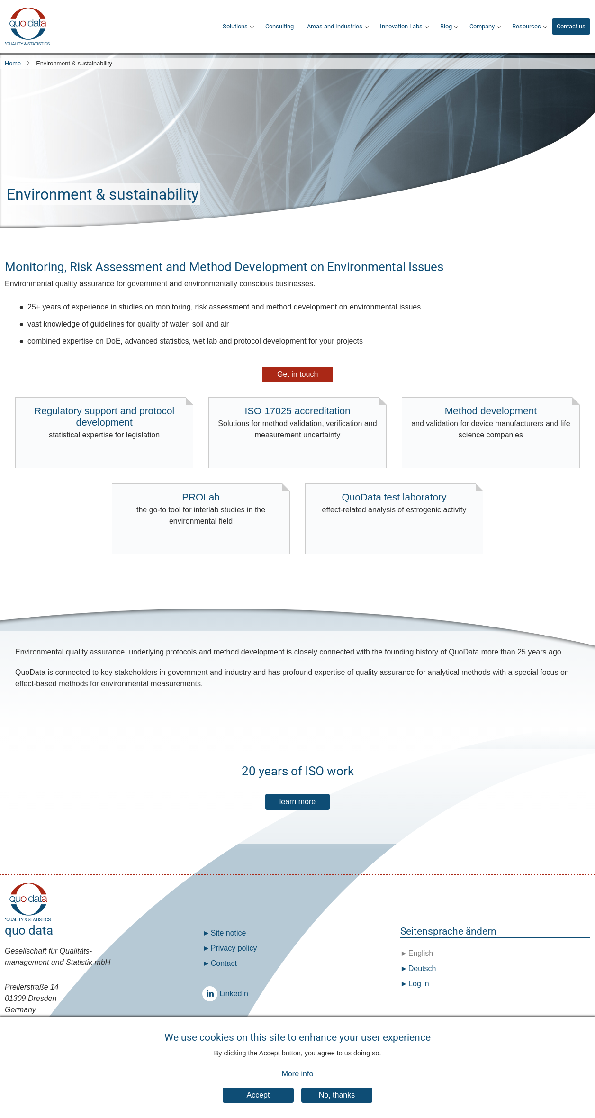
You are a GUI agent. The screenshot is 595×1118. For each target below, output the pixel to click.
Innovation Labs (401, 26)
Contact (224, 963)
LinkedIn (212, 994)
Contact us (571, 26)
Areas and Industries (334, 26)
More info (298, 1084)
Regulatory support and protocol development (104, 423)
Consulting (279, 26)
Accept (258, 1105)
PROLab (201, 509)
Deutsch (421, 968)
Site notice (228, 933)
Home (13, 63)
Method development (491, 423)
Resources (526, 26)
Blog (446, 26)
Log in (418, 984)
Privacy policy (234, 948)
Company (482, 26)
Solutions (235, 26)
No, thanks (337, 1105)
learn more (297, 802)
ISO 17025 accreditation (297, 423)
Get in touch (297, 374)
